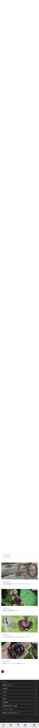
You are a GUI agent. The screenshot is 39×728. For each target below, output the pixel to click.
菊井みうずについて (8, 685)
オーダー (5, 692)
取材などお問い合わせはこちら (11, 712)
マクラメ (11, 725)
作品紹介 (5, 688)
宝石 (18, 725)
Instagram (25, 725)
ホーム (4, 681)
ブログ (4, 695)
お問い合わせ (34, 725)
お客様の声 (6, 702)
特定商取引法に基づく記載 (10, 705)
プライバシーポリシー (9, 709)
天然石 (4, 699)
